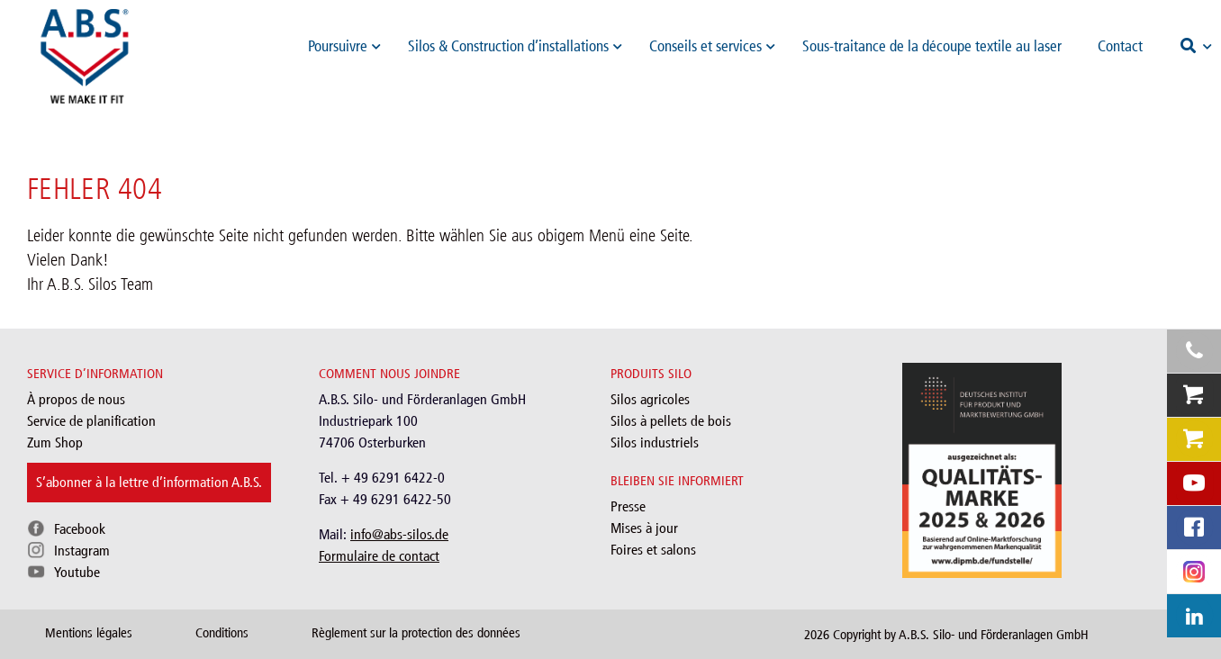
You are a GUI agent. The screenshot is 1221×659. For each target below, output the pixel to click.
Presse (628, 506)
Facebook (79, 528)
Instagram (82, 550)
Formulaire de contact (379, 555)
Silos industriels (654, 442)
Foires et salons (653, 549)
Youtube (77, 572)
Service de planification (91, 420)
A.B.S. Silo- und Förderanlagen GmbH (994, 635)
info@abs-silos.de (399, 534)
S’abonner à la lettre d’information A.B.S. (149, 482)
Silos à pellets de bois (670, 420)
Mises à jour (644, 528)
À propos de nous (76, 399)
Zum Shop (55, 442)
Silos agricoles (650, 399)
